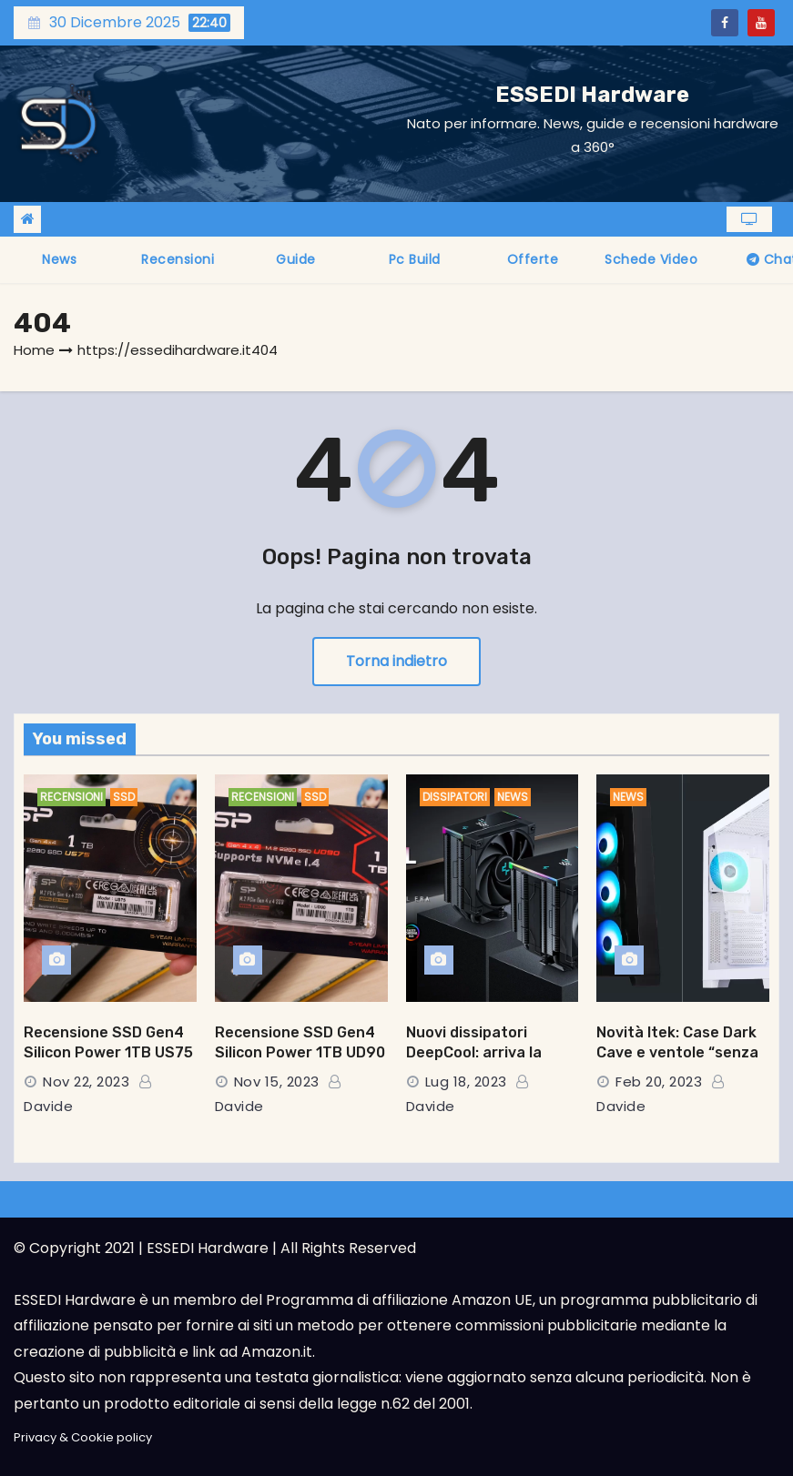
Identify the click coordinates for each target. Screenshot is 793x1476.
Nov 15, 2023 (277, 1081)
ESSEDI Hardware (592, 94)
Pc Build (415, 259)
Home (34, 349)
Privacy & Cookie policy (83, 1437)
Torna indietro (396, 661)
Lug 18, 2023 (466, 1081)
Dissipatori (454, 796)
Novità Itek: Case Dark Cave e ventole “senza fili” (677, 1052)
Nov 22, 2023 (86, 1081)
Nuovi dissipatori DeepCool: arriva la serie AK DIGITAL (474, 1052)
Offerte (533, 259)
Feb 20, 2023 (658, 1081)
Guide (296, 259)
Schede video (651, 259)
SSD (124, 796)
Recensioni (177, 259)
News (59, 259)
